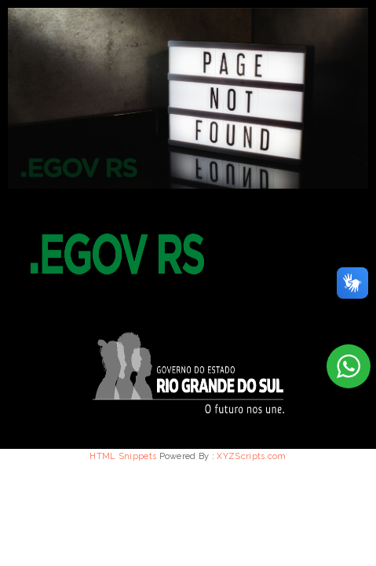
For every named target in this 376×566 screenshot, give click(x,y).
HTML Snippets (122, 456)
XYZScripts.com (251, 456)
